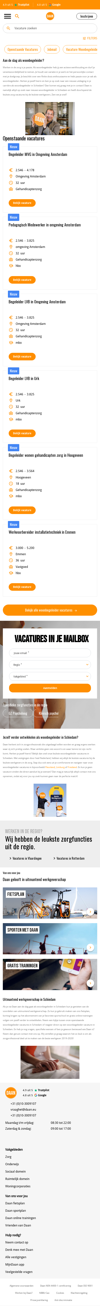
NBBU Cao (44, 1293)
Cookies (60, 1293)
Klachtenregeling (79, 1293)
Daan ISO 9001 (85, 1285)
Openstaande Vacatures (23, 49)
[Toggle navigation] (8, 16)
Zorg (8, 1157)
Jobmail (52, 49)
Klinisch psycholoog (51, 713)
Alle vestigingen (15, 1257)
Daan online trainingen (20, 1218)
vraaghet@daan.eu (23, 1109)
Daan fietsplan (15, 1203)
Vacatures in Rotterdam (68, 858)
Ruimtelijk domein (17, 1179)
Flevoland (50, 767)
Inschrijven (86, 16)
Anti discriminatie (63, 1300)
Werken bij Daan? (23, 1293)
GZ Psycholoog (18, 713)
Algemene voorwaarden (21, 1285)
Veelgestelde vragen (18, 1272)
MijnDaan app (14, 1264)
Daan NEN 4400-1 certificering (55, 1285)
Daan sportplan (15, 1210)
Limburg (60, 767)
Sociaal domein (15, 1171)
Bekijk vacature (22, 202)
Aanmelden (50, 688)
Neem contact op (16, 1242)
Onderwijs (12, 1164)
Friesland (72, 767)
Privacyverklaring (39, 1300)
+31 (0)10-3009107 (23, 1103)
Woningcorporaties (17, 1186)
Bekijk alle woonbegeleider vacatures (51, 610)
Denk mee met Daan (19, 1250)
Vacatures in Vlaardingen (25, 858)
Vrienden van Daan (18, 1225)
